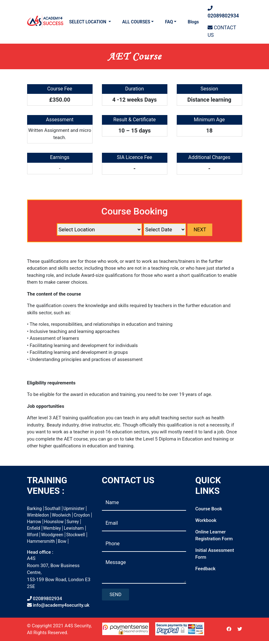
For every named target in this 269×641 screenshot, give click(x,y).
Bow (62, 541)
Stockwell (75, 534)
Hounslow (54, 521)
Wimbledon (38, 515)
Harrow (34, 521)
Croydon (82, 515)
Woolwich (61, 515)
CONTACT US (222, 31)
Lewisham (74, 528)
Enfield (33, 528)
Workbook (206, 520)
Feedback (205, 568)
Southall (52, 508)
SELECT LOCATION (88, 21)
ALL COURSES (136, 21)
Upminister (73, 508)
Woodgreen (52, 534)
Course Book (208, 509)
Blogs (193, 21)
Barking (34, 508)
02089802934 (223, 12)
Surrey (73, 521)
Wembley (52, 528)
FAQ (169, 21)
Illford (32, 534)
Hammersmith (41, 541)
